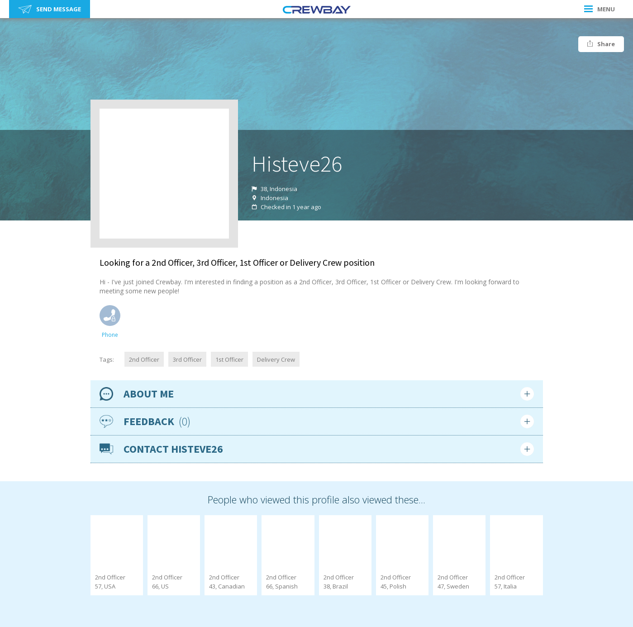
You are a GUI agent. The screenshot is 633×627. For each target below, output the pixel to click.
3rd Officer (187, 359)
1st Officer (229, 359)
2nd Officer (144, 359)
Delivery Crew (276, 359)
